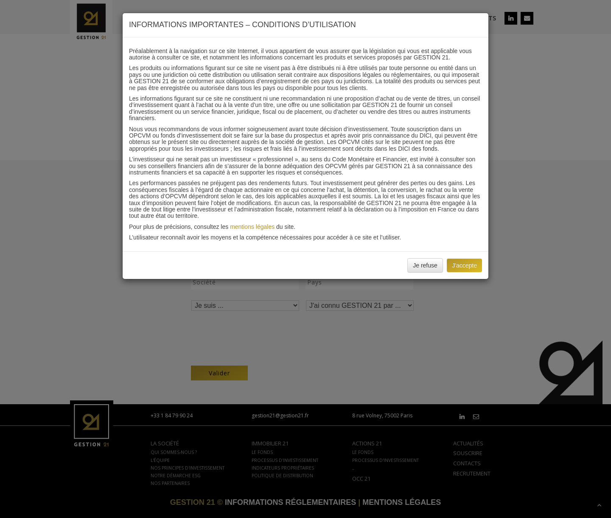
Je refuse (425, 265)
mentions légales (252, 226)
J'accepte (464, 265)
